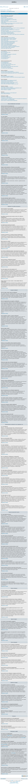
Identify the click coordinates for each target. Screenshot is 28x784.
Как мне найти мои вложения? (5, 93)
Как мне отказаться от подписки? (6, 89)
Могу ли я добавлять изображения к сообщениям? (8, 54)
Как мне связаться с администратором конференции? (9, 100)
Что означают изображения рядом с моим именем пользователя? (11, 31)
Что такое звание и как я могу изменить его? (8, 33)
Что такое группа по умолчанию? (6, 67)
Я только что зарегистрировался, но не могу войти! (8, 19)
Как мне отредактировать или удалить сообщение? (9, 38)
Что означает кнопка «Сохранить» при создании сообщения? (10, 46)
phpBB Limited (9, 735)
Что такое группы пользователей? (6, 63)
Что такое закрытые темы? (5, 57)
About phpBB (23, 737)
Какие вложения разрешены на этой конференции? (9, 92)
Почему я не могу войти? (5, 20)
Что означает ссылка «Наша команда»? (7, 68)
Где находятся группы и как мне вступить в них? (8, 64)
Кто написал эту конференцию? (6, 96)
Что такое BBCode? (4, 51)
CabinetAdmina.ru (18, 781)
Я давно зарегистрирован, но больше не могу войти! (9, 21)
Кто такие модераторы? (4, 62)
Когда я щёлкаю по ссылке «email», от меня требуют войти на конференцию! (12, 34)
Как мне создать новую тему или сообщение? (8, 37)
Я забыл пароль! (3, 22)
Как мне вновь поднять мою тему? (6, 48)
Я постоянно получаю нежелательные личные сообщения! (10, 72)
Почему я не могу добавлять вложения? (7, 43)
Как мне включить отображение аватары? (7, 32)
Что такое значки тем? (4, 58)
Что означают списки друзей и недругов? (7, 76)
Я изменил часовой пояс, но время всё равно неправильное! (10, 29)
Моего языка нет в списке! (5, 30)
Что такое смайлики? (4, 53)
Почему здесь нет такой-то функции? (6, 97)
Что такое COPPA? (4, 17)
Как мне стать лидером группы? (6, 65)
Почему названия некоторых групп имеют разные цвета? (9, 66)
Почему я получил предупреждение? (6, 44)
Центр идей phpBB (4, 744)
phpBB (8, 247)
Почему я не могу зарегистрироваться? (7, 18)
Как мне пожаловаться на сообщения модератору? (8, 45)
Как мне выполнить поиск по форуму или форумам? (9, 80)
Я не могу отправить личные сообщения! (7, 71)
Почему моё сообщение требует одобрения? (8, 47)
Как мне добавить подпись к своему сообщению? (8, 39)
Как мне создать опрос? (4, 40)
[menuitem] (1, 7)
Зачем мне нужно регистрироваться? (6, 16)
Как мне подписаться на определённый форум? (8, 88)
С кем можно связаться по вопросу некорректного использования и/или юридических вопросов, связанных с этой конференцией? (14, 99)
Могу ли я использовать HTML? (6, 52)
